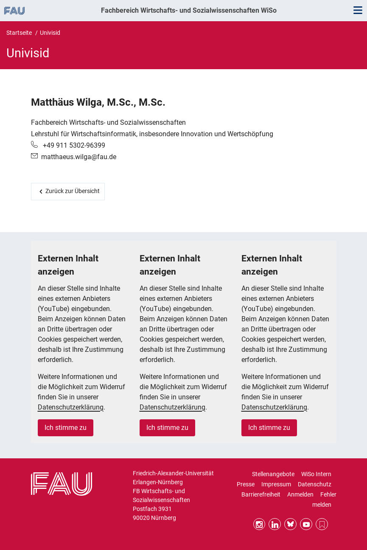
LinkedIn (275, 524)
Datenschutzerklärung (71, 407)
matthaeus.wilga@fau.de (78, 157)
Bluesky (290, 524)
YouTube (306, 524)
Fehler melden (324, 499)
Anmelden (300, 494)
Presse (246, 484)
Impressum (276, 484)
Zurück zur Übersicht (72, 191)
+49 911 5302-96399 (73, 145)
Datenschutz (314, 484)
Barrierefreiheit (260, 494)
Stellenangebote (273, 474)
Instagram (259, 524)
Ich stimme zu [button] (66, 428)
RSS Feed (322, 524)
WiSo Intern (316, 474)
